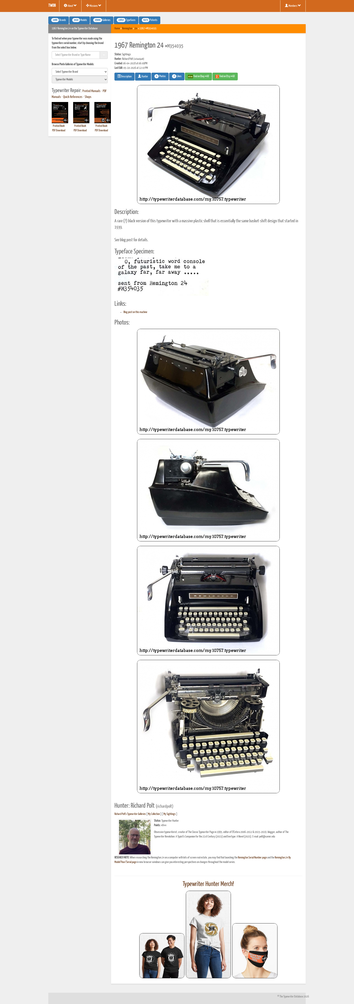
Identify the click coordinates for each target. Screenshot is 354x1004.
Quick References (72, 97)
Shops (88, 97)
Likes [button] (177, 76)
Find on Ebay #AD (198, 76)
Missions (93, 5)
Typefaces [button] (126, 20)
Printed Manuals (91, 91)
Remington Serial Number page (252, 857)
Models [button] (79, 20)
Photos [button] (160, 76)
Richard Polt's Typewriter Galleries (130, 814)
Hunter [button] (143, 76)
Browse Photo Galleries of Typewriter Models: (73, 64)
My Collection (154, 814)
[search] (80, 72)
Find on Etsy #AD (225, 76)
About (70, 5)
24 (136, 28)
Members (293, 5)
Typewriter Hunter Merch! (208, 884)
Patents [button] (149, 20)
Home (117, 28)
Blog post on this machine (135, 312)
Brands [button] (58, 20)
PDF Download (58, 130)
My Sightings (169, 814)
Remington (127, 28)
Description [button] (124, 76)
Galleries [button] (101, 20)
